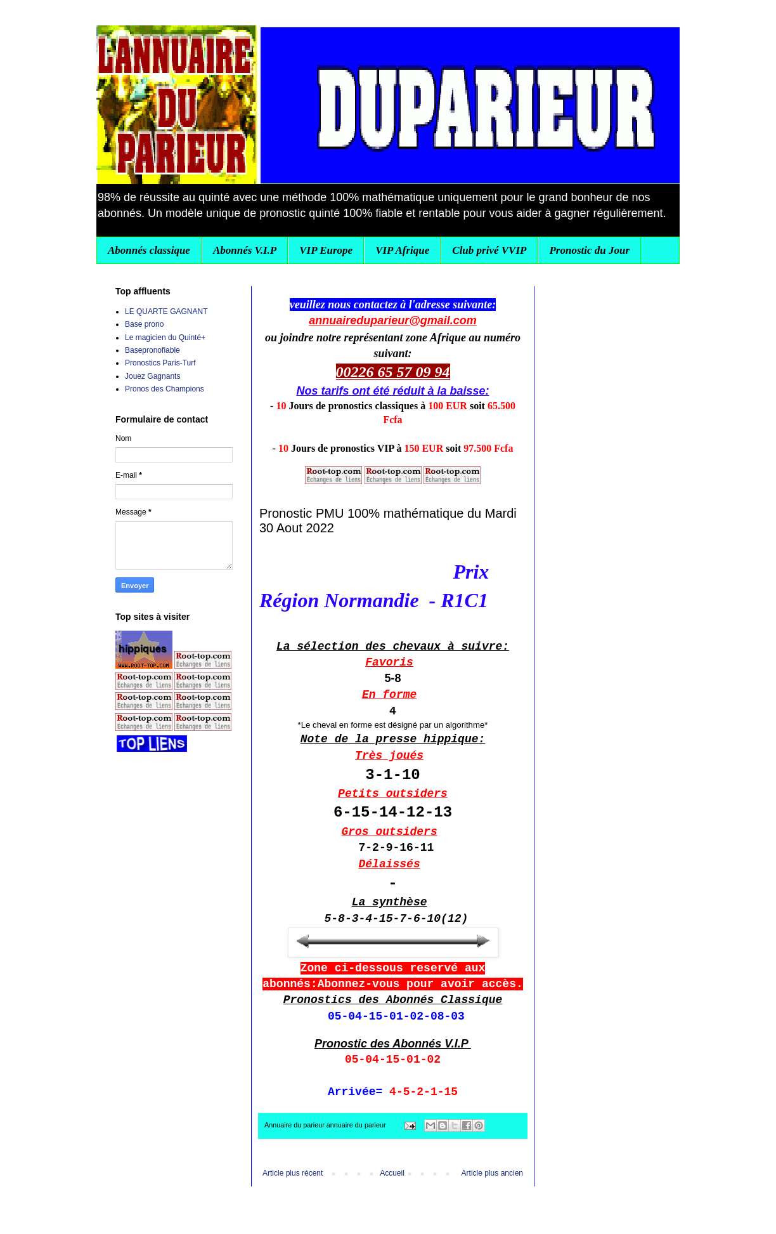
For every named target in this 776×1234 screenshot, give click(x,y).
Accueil (392, 1173)
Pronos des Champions (164, 388)
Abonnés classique (149, 250)
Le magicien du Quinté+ (165, 337)
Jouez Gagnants (152, 376)
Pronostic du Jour (589, 250)
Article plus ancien (492, 1173)
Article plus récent (292, 1173)
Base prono (144, 324)
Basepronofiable (152, 350)
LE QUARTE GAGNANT (166, 311)
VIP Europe (325, 250)
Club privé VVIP (489, 250)
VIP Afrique (402, 250)
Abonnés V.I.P (244, 250)
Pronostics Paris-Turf (160, 362)
